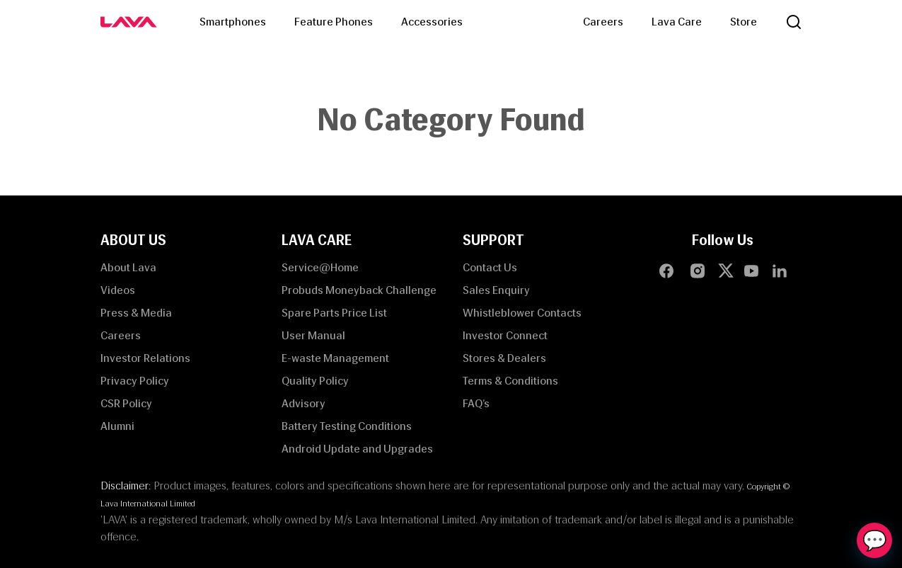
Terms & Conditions (510, 380)
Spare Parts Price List (334, 312)
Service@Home (320, 267)
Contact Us (490, 267)
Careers (603, 21)
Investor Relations (145, 358)
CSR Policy (126, 403)
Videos (117, 290)
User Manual (313, 335)
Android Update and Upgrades (357, 448)
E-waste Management (335, 358)
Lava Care (677, 21)
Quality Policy (315, 380)
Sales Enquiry (496, 290)
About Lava (128, 267)
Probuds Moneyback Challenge (359, 290)
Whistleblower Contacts (522, 312)
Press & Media (136, 312)
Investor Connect (505, 335)
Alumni (117, 426)
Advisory (303, 403)
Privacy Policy (134, 380)
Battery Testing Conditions (347, 426)
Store (743, 21)
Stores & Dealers (504, 358)
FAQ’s (476, 403)
